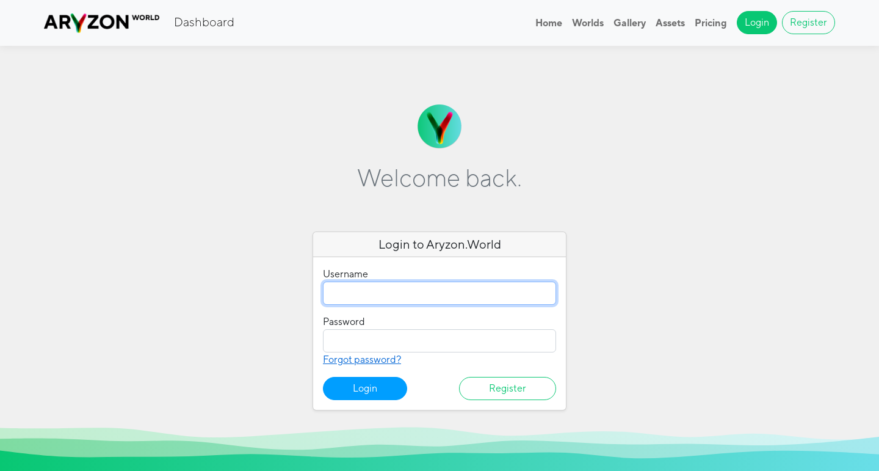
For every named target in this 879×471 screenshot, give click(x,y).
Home (548, 23)
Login (757, 22)
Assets (670, 23)
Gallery (629, 23)
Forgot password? (362, 359)
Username (345, 274)
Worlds (588, 23)
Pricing (711, 23)
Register (808, 22)
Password (344, 321)
